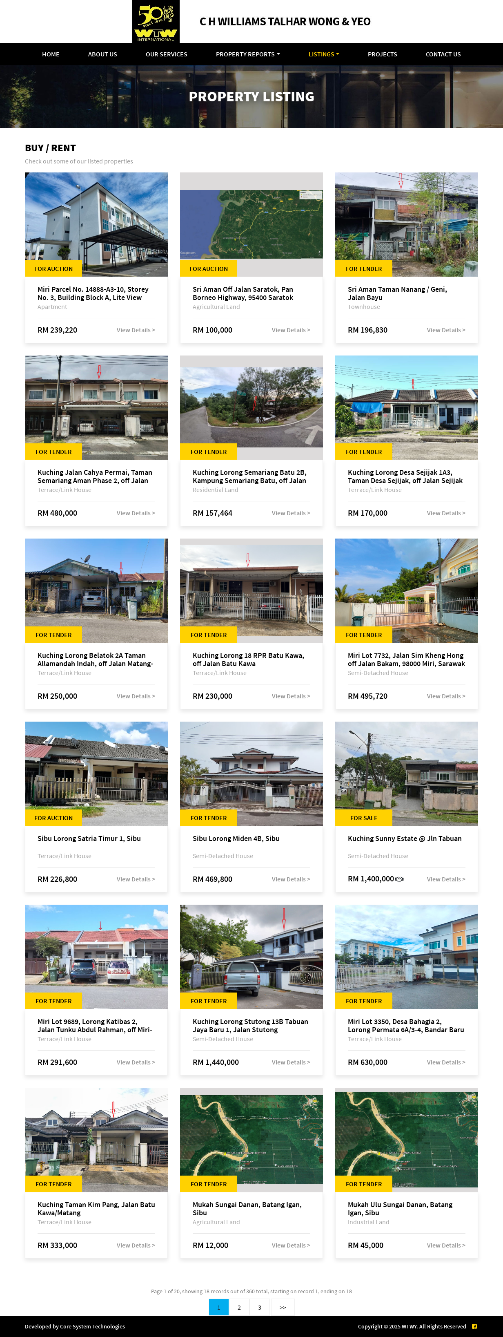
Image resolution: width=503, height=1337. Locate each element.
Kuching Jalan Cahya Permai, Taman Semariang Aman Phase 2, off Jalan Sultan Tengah (95, 476)
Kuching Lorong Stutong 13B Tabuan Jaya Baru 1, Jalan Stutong (250, 1025)
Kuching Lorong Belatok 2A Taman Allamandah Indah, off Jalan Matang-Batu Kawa (95, 659)
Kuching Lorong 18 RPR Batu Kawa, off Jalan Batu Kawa (248, 659)
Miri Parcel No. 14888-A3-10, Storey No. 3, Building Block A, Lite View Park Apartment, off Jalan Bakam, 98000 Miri (93, 293)
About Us (102, 54)
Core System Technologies (92, 1326)
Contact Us (443, 54)
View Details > (136, 330)
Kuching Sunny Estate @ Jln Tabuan (405, 838)
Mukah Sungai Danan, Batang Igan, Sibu (247, 1209)
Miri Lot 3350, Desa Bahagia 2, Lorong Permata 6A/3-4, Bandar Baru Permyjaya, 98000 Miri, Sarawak (406, 1025)
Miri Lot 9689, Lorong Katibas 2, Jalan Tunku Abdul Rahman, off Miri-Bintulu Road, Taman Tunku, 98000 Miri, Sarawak (95, 1025)
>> (283, 1307)
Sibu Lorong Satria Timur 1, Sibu (89, 838)
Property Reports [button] (245, 54)
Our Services (166, 54)
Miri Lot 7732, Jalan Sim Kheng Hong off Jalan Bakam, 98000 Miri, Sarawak (406, 659)
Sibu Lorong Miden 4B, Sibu (236, 838)
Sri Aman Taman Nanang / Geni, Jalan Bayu (397, 293)
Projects (382, 54)
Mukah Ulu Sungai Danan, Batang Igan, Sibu (400, 1209)
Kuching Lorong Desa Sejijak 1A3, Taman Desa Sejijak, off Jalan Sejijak (405, 476)
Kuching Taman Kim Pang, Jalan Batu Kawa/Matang (96, 1209)
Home (51, 54)
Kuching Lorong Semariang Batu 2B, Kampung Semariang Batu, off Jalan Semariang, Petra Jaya (250, 476)
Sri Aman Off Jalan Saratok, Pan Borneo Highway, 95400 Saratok (243, 293)
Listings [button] (321, 54)
